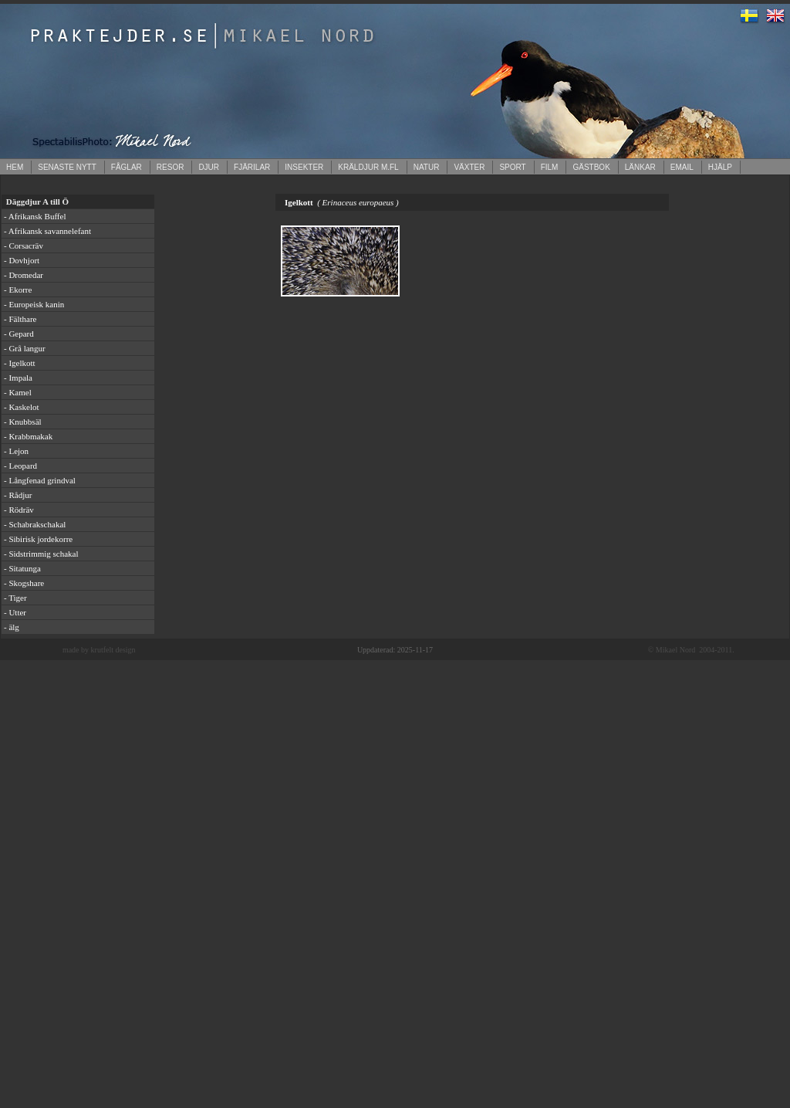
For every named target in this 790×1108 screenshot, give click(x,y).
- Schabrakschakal (35, 524)
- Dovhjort (21, 260)
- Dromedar (23, 275)
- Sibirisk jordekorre (38, 539)
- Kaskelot (21, 407)
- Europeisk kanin (34, 304)
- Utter (15, 612)
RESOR (170, 167)
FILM (550, 167)
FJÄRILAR (252, 167)
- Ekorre (18, 289)
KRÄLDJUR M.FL (368, 167)
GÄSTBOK (590, 167)
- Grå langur (25, 348)
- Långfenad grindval (40, 480)
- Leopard (20, 465)
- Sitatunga (22, 568)
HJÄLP (720, 167)
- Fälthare (20, 319)
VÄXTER (469, 167)
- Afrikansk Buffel (35, 216)
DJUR (208, 167)
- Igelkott (19, 363)
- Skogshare (24, 583)
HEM (14, 167)
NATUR (427, 167)
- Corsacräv (23, 245)
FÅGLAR (126, 167)
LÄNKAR (640, 167)
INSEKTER (304, 167)
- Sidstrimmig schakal (41, 553)
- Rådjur (18, 495)
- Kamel (18, 392)
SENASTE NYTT (67, 167)
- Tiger (15, 597)
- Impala (18, 377)
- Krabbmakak (28, 436)
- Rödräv (19, 509)
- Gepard (19, 333)
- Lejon (16, 451)
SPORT (512, 167)
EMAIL (682, 167)
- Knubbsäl (23, 421)
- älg (11, 627)
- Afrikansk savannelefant (47, 230)
